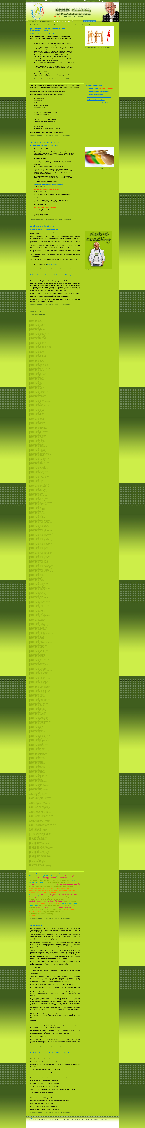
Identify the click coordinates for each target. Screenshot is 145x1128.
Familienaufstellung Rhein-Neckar (37, 689)
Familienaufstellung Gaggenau (36, 434)
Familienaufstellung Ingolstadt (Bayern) (39, 484)
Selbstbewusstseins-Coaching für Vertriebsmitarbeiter (50, 880)
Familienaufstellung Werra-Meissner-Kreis (39, 767)
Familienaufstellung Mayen (36, 610)
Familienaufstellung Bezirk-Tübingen (38, 669)
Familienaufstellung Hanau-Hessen (38, 446)
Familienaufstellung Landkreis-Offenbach (39, 556)
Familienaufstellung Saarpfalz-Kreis (38, 707)
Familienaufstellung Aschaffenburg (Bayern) (40, 333)
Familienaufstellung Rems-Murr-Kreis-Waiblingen (41, 676)
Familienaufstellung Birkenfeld (36, 372)
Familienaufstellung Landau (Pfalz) (38, 517)
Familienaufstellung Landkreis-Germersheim (40, 537)
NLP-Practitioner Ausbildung (68, 885)
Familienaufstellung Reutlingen (37, 677)
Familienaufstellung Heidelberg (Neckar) (39, 453)
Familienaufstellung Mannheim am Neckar (39, 604)
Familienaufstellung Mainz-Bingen (37, 600)
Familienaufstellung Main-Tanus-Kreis (38, 597)
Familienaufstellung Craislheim (36, 387)
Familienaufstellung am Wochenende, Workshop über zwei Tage (45, 890)
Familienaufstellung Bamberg (36, 352)
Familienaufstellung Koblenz (36, 499)
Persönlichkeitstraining (38, 903)
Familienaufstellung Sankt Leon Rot (38, 711)
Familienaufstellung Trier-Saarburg (37, 741)
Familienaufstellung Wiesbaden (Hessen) (39, 774)
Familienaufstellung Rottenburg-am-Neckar (40, 699)
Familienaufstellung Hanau (36, 445)
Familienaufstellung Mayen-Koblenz (38, 551)
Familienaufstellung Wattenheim (37, 763)
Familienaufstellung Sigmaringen (37, 725)
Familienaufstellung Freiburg (36, 423)
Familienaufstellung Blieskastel (37, 374)
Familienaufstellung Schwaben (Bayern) (39, 716)
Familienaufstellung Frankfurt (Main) (38, 422)
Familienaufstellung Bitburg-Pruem (37, 373)
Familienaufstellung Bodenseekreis (38, 376)
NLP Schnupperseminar (45, 905)
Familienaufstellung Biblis (35, 367)
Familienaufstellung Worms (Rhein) (38, 781)
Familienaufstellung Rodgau (36, 695)
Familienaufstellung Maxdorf (36, 609)
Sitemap (90, 16)
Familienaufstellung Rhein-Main (37, 685)
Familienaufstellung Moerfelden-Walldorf (39, 618)
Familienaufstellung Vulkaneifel (37, 754)
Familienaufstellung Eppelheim (36, 406)
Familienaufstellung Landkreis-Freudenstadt (40, 534)
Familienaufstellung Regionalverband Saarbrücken (41, 671)
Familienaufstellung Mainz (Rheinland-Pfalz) (40, 601)
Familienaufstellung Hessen (36, 463)
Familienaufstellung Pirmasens (36, 656)
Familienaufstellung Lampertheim (37, 515)
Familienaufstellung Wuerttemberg (37, 783)
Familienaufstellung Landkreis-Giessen (39, 538)
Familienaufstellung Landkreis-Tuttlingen (39, 570)
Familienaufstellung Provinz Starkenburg (39, 659)
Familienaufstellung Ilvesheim (36, 479)
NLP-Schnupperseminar (47, 878)
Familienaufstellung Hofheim (36, 472)
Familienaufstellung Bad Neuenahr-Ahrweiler (40, 346)
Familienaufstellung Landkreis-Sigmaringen (40, 566)
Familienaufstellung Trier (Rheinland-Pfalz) (39, 740)
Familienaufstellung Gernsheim (37, 436)
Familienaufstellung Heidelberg (37, 450)
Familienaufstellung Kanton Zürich (37, 489)
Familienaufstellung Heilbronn (36, 455)
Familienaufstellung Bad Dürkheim (37, 337)
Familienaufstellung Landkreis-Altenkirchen (40, 520)
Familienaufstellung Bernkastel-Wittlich (38, 364)
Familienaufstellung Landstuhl (36, 575)
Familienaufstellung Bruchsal (36, 379)
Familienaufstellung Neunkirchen (37, 632)
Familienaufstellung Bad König (36, 343)
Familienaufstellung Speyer (36, 730)
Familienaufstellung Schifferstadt (37, 713)
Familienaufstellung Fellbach (36, 414)
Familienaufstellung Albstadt (36, 325)
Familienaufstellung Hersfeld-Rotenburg (39, 462)
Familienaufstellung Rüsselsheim (37, 700)
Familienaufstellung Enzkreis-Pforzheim (39, 405)
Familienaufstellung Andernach (37, 329)
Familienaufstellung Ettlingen (36, 413)
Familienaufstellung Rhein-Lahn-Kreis (38, 681)
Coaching (63, 878)
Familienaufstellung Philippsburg (37, 655)
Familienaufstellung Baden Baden (37, 339)
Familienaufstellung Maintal (36, 596)
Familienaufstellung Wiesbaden (37, 772)
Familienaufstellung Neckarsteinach (38, 627)
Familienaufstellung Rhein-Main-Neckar (39, 687)
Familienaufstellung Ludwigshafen (37, 587)
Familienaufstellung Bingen (36, 369)
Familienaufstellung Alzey (35, 328)
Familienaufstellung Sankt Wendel (37, 712)
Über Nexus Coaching (35, 21)
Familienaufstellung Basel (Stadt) (37, 356)
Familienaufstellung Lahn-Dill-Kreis (38, 510)
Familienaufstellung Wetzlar (36, 771)
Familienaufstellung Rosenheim (37, 696)
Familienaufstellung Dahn (35, 388)
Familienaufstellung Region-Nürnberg (38, 614)
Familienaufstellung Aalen (35, 321)
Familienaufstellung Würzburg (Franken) (39, 785)
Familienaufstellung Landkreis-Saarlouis (39, 562)
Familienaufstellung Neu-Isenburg (37, 629)
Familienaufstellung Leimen (36, 579)
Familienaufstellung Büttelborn (36, 385)
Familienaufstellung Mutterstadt (37, 623)
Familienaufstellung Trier (35, 739)
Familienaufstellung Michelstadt (37, 616)
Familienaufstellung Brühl (35, 381)
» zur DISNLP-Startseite (36, 311)
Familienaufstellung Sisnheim (36, 729)
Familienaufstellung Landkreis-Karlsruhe (39, 544)
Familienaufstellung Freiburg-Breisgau (38, 424)
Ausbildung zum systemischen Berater (46, 885)
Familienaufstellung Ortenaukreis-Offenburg (40, 649)
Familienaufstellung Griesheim (36, 440)
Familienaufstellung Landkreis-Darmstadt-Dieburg (41, 530)
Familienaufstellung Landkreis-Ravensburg (39, 558)
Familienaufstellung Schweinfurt (37, 722)
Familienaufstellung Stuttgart (36, 732)
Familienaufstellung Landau (36, 516)
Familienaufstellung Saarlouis (36, 705)
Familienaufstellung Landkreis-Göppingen (39, 539)
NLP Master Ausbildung (48, 893)
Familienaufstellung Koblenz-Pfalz (37, 501)
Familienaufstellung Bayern (36, 357)
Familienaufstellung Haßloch (36, 448)
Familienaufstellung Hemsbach (37, 459)
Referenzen (87, 21)
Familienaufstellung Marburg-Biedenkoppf (39, 607)
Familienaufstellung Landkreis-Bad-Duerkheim (40, 522)
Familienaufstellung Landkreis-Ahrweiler (39, 519)
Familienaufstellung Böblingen (36, 377)
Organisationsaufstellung (53, 912)
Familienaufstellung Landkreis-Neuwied (39, 555)
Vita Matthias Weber (47, 21)
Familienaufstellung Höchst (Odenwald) (39, 471)
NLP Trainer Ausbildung (50, 876)
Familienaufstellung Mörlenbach (37, 619)
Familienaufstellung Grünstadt (36, 443)
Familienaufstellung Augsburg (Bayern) (39, 336)
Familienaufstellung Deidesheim (37, 392)
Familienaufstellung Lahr (35, 512)
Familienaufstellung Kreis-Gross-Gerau (39, 506)
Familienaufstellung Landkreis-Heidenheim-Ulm (41, 540)
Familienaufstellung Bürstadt (36, 383)
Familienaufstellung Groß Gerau (37, 441)
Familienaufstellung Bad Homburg (37, 342)
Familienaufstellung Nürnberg (36, 638)
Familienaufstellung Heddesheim (37, 449)
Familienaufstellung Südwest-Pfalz (37, 736)
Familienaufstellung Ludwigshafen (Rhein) (39, 588)
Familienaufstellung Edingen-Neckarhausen (40, 401)
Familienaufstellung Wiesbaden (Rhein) (39, 775)
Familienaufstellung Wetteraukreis (37, 770)
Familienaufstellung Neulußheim (37, 631)
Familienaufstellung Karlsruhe (36, 490)
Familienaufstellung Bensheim (36, 361)
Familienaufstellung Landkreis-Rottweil (38, 561)
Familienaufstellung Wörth (35, 779)
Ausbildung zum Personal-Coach (59, 907)
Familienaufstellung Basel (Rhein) (37, 355)
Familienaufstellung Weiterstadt (37, 766)
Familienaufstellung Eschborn (36, 410)
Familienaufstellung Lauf (35, 578)
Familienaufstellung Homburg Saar (38, 475)
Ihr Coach (87, 269)
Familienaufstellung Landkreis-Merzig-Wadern (40, 552)
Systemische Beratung (54, 903)
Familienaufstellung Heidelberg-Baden (38, 452)
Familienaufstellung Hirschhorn (37, 467)
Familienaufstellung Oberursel (36, 644)
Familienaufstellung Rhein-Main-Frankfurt (39, 686)
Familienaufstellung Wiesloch (36, 776)
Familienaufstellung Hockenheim (37, 470)
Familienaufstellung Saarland (36, 704)
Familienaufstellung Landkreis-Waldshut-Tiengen (41, 571)
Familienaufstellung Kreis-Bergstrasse (38, 504)
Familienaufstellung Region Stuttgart (38, 673)
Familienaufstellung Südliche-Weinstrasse (39, 735)
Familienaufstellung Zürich (35, 788)
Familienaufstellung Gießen (36, 437)
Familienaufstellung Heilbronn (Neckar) (39, 458)
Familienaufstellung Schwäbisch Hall (38, 718)
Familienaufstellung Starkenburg (37, 731)
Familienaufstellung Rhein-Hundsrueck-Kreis (40, 680)
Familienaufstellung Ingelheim (36, 480)
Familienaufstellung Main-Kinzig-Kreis (38, 595)
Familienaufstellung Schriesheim (37, 714)
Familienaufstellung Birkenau (36, 370)
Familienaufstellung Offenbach (36, 646)
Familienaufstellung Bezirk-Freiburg (38, 665)
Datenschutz (79, 16)
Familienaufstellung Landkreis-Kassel (38, 546)
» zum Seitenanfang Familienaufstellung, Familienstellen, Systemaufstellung (50, 78)
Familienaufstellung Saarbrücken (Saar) (39, 703)
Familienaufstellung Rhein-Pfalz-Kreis (38, 683)
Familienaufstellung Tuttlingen (36, 745)
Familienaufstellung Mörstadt (36, 620)
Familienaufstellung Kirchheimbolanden (39, 498)
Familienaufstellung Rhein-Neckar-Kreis (39, 691)
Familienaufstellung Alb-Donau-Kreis (38, 324)
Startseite (32, 24)
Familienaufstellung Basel (35, 354)
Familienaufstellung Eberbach (36, 399)
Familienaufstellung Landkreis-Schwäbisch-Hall (41, 565)
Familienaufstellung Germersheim (37, 435)
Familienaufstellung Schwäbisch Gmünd (39, 717)
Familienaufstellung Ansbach (36, 330)
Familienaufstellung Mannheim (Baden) (39, 605)
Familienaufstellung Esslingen (36, 412)
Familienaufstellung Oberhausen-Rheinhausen (40, 642)
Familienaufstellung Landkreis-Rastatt (38, 557)
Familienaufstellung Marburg (36, 606)
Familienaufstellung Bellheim (36, 360)
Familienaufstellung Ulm (35, 747)
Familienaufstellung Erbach (36, 408)
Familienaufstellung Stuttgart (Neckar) (38, 734)
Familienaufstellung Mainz (35, 598)
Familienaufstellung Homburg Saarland (39, 476)
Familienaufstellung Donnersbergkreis (38, 395)
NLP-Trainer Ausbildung (46, 895)
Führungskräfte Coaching (36, 876)
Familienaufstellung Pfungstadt (37, 654)
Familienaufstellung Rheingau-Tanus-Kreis (39, 678)
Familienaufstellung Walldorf (36, 762)
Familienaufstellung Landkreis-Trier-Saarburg (40, 568)
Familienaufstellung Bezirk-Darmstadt (38, 365)
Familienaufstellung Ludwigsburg (37, 586)
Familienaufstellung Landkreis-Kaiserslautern (40, 543)
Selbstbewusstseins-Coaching (56, 883)
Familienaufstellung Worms (36, 780)
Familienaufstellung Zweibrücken (37, 790)
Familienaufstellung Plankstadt (36, 658)
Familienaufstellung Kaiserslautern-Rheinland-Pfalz (42, 488)
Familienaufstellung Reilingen (36, 674)
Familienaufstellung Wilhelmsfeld (37, 778)
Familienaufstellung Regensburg (37, 663)
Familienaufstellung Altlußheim (36, 327)
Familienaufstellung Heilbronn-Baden (38, 457)
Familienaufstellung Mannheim (36, 602)
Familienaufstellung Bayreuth (36, 359)
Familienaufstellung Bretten (36, 378)
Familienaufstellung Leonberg (36, 580)
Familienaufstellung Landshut (36, 574)
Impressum (67, 16)
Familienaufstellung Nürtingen (36, 640)
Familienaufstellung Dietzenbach (37, 394)
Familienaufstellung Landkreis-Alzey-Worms (40, 521)
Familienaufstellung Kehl (35, 494)
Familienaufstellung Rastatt (36, 660)
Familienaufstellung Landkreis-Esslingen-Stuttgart (41, 533)
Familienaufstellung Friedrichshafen (38, 428)
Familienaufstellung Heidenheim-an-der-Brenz (40, 454)
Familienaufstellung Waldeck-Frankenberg (39, 759)
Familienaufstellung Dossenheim (37, 396)
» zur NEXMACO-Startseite (37, 314)
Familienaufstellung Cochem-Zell (37, 386)
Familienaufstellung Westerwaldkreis (38, 769)
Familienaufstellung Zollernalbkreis (38, 787)
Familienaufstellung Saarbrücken (37, 702)
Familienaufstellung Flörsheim (36, 417)
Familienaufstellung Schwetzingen (37, 723)
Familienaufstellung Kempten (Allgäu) (38, 495)
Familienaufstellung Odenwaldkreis (38, 645)
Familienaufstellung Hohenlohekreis (38, 473)
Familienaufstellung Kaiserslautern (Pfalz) (39, 486)
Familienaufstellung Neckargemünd (38, 624)
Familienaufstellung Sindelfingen (37, 726)
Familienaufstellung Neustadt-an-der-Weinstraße (41, 633)
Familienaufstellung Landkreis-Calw (38, 529)
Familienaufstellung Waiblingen (37, 758)
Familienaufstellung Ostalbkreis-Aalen (38, 650)
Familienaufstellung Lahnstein (36, 511)
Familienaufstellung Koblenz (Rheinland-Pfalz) (40, 502)
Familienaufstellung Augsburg (36, 334)
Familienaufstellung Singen (36, 727)
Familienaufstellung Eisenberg (36, 404)
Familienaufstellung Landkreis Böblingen (39, 526)
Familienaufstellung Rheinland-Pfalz (38, 682)
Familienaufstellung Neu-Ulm (36, 636)
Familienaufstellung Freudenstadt (37, 427)
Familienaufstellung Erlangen (36, 409)
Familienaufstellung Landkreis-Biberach (39, 525)
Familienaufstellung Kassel (36, 493)
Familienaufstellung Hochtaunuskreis (38, 468)
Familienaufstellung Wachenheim (37, 756)
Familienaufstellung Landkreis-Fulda (38, 535)
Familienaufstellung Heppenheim (37, 461)
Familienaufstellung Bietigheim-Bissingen (39, 368)
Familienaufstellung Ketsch (36, 497)
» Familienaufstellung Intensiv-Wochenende (50, 898)
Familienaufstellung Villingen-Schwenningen (40, 750)
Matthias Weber (92, 269)
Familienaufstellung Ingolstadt (36, 481)
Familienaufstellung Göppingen (37, 439)
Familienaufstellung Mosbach (36, 622)
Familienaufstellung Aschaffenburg (37, 332)
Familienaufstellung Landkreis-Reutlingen (39, 560)
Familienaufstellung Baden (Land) (37, 338)
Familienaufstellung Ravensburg (37, 662)
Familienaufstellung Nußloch (36, 641)
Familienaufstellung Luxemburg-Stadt (38, 591)
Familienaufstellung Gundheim (36, 444)
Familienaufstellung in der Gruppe (41, 888)
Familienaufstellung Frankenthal (37, 418)
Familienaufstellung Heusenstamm (37, 464)
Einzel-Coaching (71, 901)
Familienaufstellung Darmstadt (36, 390)
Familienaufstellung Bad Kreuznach (38, 345)
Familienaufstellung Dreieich (36, 397)
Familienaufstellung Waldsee (36, 761)
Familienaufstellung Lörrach (36, 584)
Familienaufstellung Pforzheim (36, 651)
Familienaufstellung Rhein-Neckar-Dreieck (39, 690)
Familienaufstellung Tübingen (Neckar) (38, 744)
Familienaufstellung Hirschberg (37, 466)
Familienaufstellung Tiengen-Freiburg (38, 738)
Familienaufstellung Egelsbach (36, 403)
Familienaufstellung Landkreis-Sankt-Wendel (40, 564)
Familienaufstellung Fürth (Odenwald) (38, 431)
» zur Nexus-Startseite (59, 914)
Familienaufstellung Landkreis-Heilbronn (39, 542)
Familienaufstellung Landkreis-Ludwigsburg (40, 549)
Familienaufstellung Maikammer (37, 593)
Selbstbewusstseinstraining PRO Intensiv (47, 901)
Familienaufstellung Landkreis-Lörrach (38, 548)
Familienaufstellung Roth (35, 698)
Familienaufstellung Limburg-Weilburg (38, 583)
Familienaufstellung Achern (36, 323)
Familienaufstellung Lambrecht (36, 513)
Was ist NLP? (40, 907)
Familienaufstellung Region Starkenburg (39, 672)
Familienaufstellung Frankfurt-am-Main (38, 421)
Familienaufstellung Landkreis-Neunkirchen (40, 553)
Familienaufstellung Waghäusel (37, 757)
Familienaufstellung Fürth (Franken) (38, 430)
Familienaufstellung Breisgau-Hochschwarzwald (41, 528)
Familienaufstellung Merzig (36, 613)
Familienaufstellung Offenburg (36, 647)
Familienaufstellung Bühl (35, 382)
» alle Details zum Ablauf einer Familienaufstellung (52, 897)
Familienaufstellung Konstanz (36, 503)
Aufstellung (40, 911)
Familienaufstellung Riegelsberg (37, 694)
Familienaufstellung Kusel (35, 507)
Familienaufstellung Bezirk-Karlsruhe (38, 667)
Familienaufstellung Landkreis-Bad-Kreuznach (40, 524)
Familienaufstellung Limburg (36, 582)
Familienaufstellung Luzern (36, 592)
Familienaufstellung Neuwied (36, 637)
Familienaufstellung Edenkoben (37, 400)
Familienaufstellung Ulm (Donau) (37, 748)
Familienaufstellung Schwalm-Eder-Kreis (39, 720)
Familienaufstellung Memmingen (37, 611)
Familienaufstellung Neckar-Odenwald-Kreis (40, 625)
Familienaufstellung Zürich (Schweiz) (38, 789)
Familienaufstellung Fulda (35, 432)
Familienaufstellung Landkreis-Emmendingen (40, 531)
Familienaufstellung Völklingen (36, 752)
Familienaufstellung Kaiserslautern (37, 485)
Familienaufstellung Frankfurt (36, 419)
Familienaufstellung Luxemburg (37, 589)
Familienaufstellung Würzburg (36, 784)
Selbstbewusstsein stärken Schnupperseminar (46, 909)
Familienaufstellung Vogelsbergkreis (38, 753)
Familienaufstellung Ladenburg (37, 508)
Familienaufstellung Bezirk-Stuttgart (38, 668)
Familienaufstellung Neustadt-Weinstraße (39, 635)
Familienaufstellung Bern (35, 363)
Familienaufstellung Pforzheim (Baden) (39, 653)
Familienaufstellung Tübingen (36, 743)
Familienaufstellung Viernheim (36, 749)
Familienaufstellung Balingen (36, 351)
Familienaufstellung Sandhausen (37, 708)
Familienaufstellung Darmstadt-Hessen (39, 391)
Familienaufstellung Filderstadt (36, 415)
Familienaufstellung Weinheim (36, 765)
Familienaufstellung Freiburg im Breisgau (39, 426)
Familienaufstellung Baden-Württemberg (39, 341)
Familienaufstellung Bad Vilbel (36, 350)
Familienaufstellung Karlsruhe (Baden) (38, 491)
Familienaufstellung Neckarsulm (37, 628)
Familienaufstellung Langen (36, 577)
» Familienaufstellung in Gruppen (63, 888)
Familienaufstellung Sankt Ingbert (37, 709)
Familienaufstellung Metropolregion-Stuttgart (40, 615)
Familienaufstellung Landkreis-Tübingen (39, 569)
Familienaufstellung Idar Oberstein (37, 477)
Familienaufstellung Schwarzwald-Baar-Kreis (40, 721)
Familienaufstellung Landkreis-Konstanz (39, 547)
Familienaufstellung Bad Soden (37, 348)
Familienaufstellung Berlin (35, 320)
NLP (54, 895)
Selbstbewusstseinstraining (41, 914)
